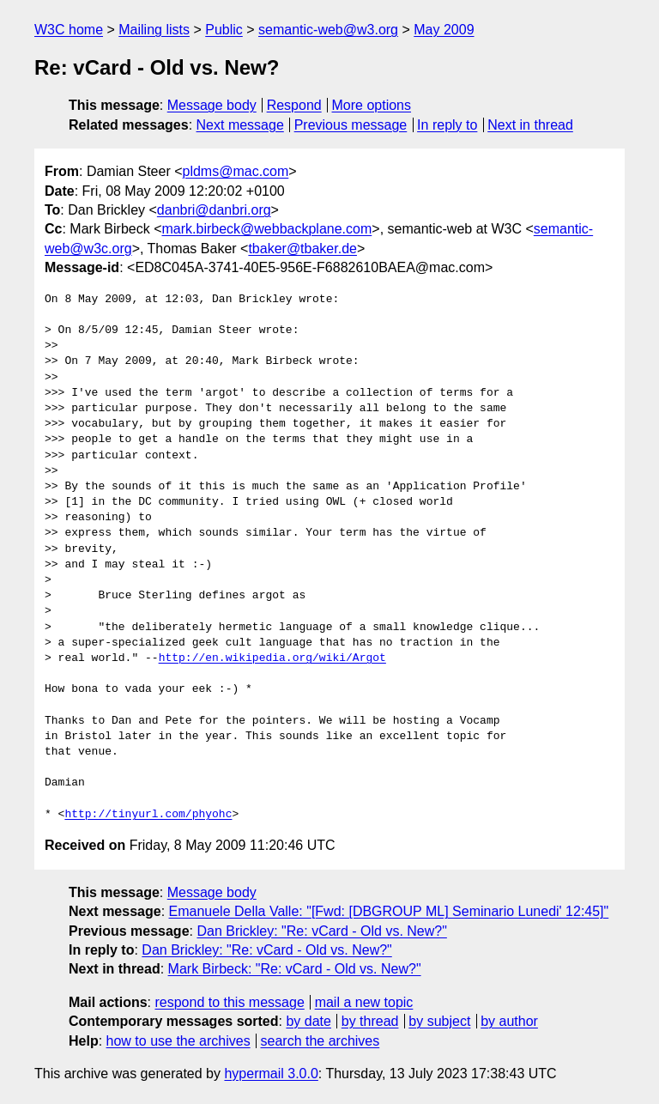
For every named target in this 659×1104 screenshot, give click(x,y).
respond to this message (229, 1002)
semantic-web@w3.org (328, 29)
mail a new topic (364, 1002)
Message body (212, 105)
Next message (240, 125)
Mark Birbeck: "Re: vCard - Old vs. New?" (294, 968)
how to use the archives (178, 1041)
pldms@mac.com (236, 171)
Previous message (351, 125)
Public (224, 29)
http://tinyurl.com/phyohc (148, 814)
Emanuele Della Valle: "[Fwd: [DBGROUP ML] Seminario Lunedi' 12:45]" (389, 911)
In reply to (447, 125)
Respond (294, 105)
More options (372, 105)
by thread (370, 1021)
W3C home (68, 29)
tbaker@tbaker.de (302, 248)
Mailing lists (154, 29)
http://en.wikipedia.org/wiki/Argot (272, 658)
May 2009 (444, 29)
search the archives (320, 1041)
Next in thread (530, 125)
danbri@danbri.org (214, 210)
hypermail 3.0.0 (270, 1073)
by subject (439, 1021)
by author (509, 1021)
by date (308, 1021)
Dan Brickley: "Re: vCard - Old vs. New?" (321, 931)
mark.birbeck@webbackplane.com (266, 228)
